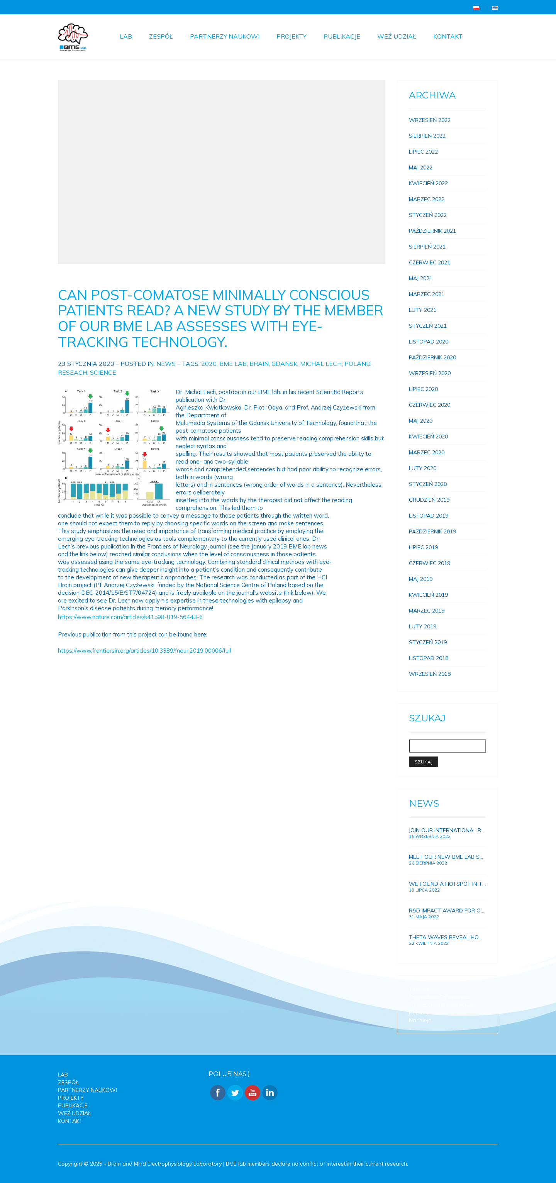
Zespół (161, 36)
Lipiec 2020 (423, 389)
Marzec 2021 (426, 294)
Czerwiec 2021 (429, 262)
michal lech (321, 363)
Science (103, 372)
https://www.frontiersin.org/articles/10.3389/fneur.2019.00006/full (144, 650)
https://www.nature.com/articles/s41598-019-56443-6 (130, 617)
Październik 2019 (432, 531)
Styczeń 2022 (428, 215)
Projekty (291, 36)
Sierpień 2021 (427, 246)
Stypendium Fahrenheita (439, 996)
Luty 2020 (422, 468)
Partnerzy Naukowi (224, 36)
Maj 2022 (420, 167)
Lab (126, 36)
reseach (72, 372)
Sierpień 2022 (427, 135)
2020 (209, 363)
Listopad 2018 (428, 658)
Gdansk (284, 363)
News (166, 363)
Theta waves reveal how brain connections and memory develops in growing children (447, 937)
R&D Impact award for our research (447, 910)
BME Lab (233, 363)
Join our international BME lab (447, 830)
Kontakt (448, 36)
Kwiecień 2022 (428, 183)
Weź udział (396, 36)
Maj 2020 (420, 420)
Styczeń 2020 (428, 484)
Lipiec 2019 (423, 547)
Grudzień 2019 (429, 499)
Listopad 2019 (428, 515)
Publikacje (342, 36)
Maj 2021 (420, 278)
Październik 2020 (432, 357)
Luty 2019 (422, 626)
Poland (357, 363)
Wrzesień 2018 (430, 673)
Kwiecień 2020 (428, 436)
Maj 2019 (420, 578)
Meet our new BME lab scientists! (447, 856)
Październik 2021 (432, 230)
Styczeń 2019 (428, 642)
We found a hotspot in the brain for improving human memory (447, 883)
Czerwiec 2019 (429, 563)
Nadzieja (420, 1020)
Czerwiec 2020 (429, 404)
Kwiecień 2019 (428, 594)
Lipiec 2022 (423, 151)
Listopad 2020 (428, 341)
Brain (259, 363)
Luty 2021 (422, 309)
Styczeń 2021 (428, 325)
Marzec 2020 (426, 452)
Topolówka (423, 989)
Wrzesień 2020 (430, 373)
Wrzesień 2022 (430, 120)
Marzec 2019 (426, 610)
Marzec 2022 (426, 199)
